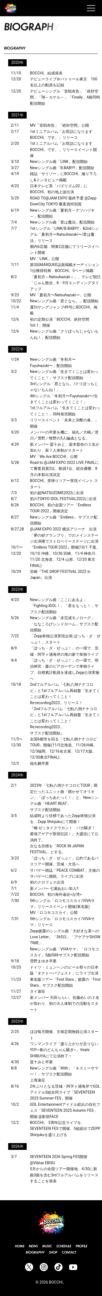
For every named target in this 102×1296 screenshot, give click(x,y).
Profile (81, 1246)
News (33, 1246)
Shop (53, 1252)
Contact (69, 1252)
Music (47, 1246)
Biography (35, 1252)
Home (19, 1246)
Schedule (63, 1246)
